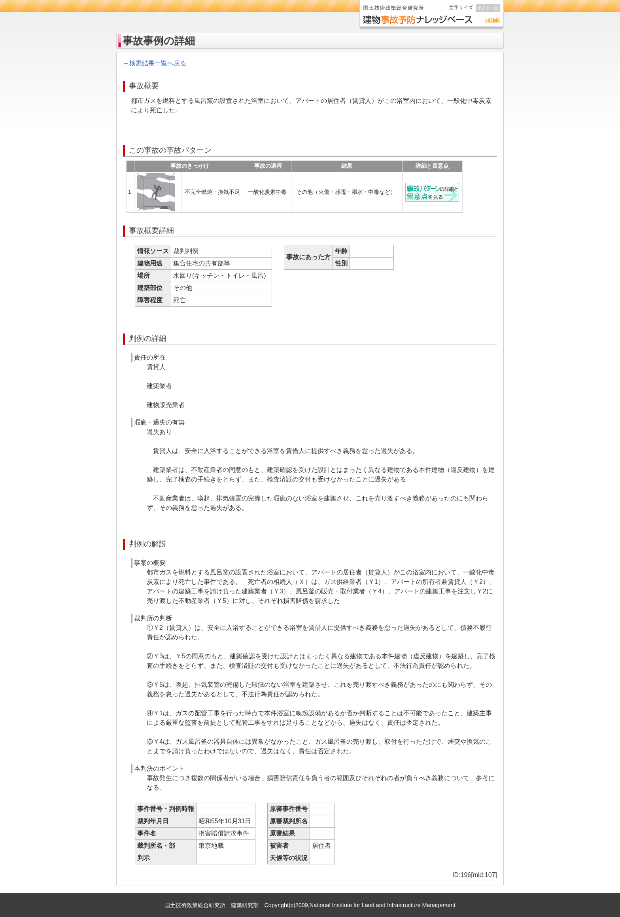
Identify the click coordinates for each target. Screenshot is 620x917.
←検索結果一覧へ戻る (154, 63)
